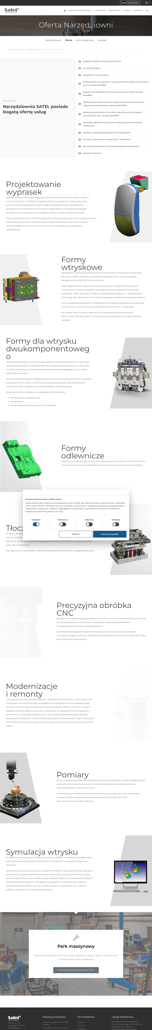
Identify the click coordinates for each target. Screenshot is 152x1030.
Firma (127, 10)
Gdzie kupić (114, 10)
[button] (147, 2)
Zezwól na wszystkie (109, 534)
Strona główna (16, 50)
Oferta (68, 40)
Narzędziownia (53, 40)
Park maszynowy (85, 40)
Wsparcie (101, 10)
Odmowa (75, 534)
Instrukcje (81, 1025)
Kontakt (138, 10)
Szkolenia (81, 1022)
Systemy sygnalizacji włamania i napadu (55, 1023)
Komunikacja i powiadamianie (55, 1028)
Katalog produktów (80, 10)
